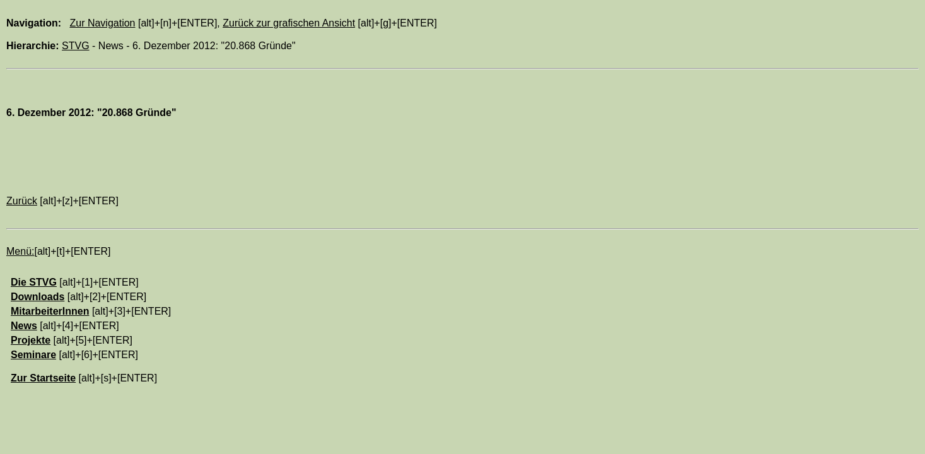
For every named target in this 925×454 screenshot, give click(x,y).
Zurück (21, 200)
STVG (76, 45)
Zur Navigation (102, 23)
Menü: (20, 251)
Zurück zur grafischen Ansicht (289, 23)
